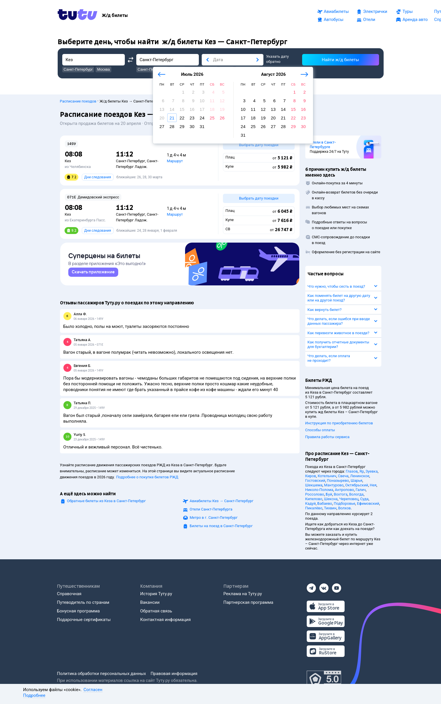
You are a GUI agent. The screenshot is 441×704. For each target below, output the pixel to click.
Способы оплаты (320, 430)
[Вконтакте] (324, 586)
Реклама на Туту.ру (243, 593)
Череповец (348, 499)
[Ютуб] (336, 586)
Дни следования (97, 177)
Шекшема (314, 485)
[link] (93, 274)
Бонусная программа (78, 611)
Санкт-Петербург (130, 161)
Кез (68, 161)
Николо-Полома (319, 490)
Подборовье (344, 503)
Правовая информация (174, 673)
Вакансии (150, 602)
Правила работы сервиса (327, 437)
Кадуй (310, 503)
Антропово (344, 490)
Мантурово (334, 485)
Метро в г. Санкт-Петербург (214, 520)
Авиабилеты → (221, 503)
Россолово (314, 494)
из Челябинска (78, 167)
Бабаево (324, 503)
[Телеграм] (311, 586)
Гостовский (315, 480)
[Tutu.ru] (77, 15)
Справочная (69, 593)
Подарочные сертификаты (84, 619)
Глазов (352, 471)
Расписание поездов (78, 101)
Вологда (356, 494)
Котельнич (327, 476)
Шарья (356, 480)
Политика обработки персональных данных (101, 673)
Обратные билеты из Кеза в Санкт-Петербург (106, 503)
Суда (364, 499)
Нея (373, 485)
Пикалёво (314, 508)
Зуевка (372, 471)
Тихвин (330, 508)
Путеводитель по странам (83, 602)
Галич (361, 490)
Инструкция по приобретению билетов (339, 423)
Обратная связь (156, 611)
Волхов (344, 508)
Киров (310, 476)
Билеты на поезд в (221, 528)
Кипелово (314, 499)
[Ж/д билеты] (115, 15)
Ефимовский (368, 503)
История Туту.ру (156, 593)
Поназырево (338, 480)
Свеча (343, 476)
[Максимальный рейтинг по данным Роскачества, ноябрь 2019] (324, 679)
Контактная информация (165, 619)
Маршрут (175, 161)
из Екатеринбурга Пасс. (85, 220)
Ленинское (359, 476)
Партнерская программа (248, 602)
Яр (362, 471)
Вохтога (340, 494)
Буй (329, 494)
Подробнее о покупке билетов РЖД (147, 479)
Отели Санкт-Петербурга (211, 512)
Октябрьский (356, 485)
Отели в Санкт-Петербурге (323, 144)
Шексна (330, 499)
